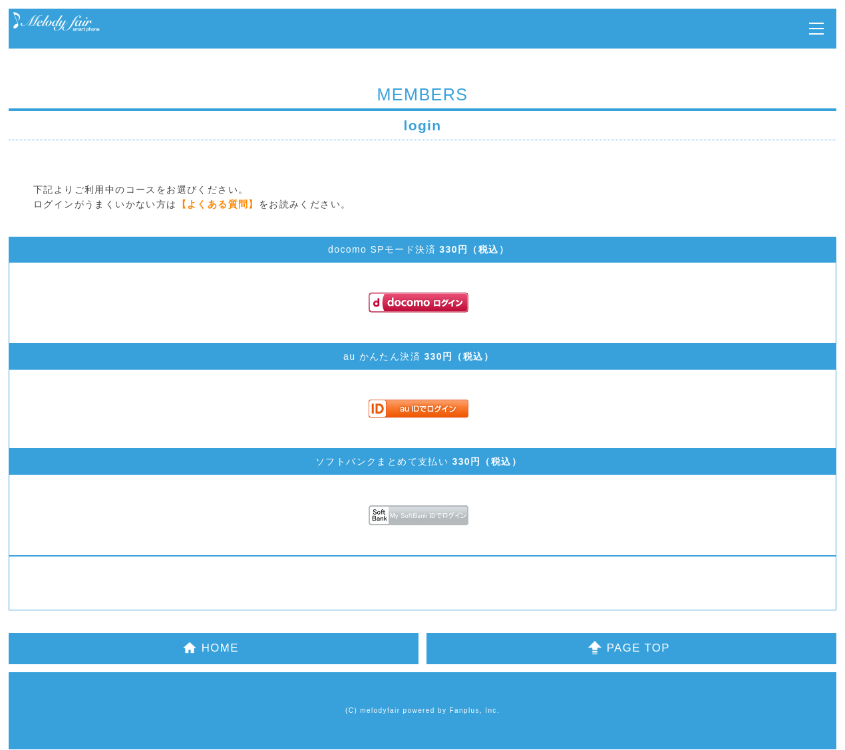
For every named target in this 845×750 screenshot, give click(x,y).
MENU (816, 29)
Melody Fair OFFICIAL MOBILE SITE (56, 22)
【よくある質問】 (218, 204)
